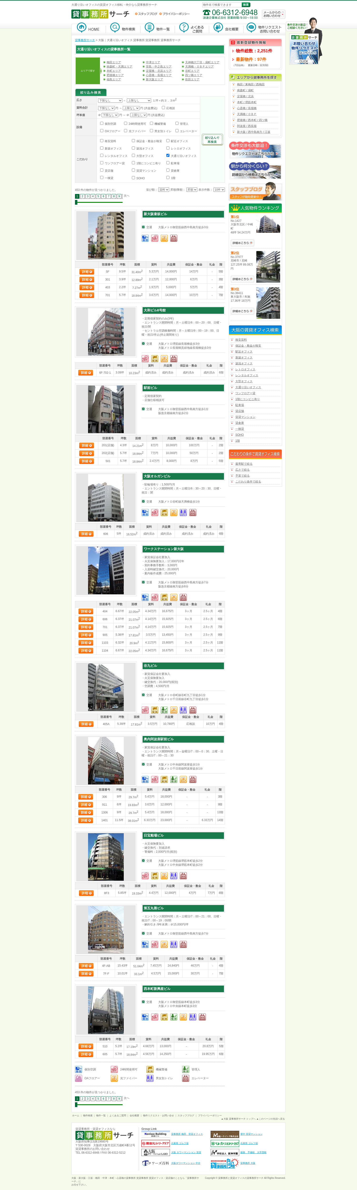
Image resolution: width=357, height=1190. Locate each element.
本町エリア (114, 71)
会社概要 (226, 28)
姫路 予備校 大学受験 (253, 1152)
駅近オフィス (179, 141)
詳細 (86, 272)
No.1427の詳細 (242, 243)
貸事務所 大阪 (247, 1163)
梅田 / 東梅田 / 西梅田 (251, 84)
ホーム (75, 1115)
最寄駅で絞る (244, 463)
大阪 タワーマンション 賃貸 (186, 1152)
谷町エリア (192, 71)
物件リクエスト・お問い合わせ (265, 28)
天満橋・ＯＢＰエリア (199, 66)
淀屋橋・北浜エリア (159, 71)
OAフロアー (112, 131)
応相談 (170, 108)
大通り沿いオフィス (183, 156)
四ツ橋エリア (193, 75)
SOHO (140, 178)
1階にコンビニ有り (148, 163)
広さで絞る (242, 469)
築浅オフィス (145, 148)
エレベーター (188, 131)
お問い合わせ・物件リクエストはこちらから (304, 41)
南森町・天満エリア (119, 66)
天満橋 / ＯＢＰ (247, 114)
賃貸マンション (146, 170)
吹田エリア (192, 79)
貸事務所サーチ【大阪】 (88, 28)
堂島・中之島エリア (159, 66)
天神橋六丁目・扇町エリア (202, 62)
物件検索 (123, 28)
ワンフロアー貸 (114, 163)
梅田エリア (114, 62)
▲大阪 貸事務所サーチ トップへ (238, 1118)
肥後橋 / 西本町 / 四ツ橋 (252, 120)
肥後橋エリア (115, 75)
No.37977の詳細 (242, 279)
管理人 (183, 124)
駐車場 (174, 163)
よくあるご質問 (192, 28)
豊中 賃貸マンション (251, 1134)
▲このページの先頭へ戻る (270, 1118)
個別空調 (110, 124)
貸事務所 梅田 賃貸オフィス (187, 1134)
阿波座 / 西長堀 (247, 126)
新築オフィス (113, 148)
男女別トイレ (163, 131)
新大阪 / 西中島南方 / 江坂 (253, 132)
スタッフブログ (146, 13)
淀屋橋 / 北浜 (245, 96)
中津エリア (153, 62)
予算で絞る (242, 475)
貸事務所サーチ (85, 40)
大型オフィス (145, 156)
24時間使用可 (137, 124)
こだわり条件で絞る (248, 481)
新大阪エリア (154, 79)
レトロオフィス (180, 148)
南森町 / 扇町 (245, 90)
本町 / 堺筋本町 (247, 102)
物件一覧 (157, 28)
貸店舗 (108, 170)
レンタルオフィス (116, 156)
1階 (172, 178)
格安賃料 (110, 141)
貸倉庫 (174, 170)
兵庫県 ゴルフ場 (179, 1143)
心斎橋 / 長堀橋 (247, 108)
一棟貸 (108, 178)
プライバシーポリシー (174, 13)
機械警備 (160, 124)
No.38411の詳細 (242, 311)
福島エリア (114, 79)
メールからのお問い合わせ (274, 14)
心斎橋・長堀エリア (159, 75)
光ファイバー (137, 131)
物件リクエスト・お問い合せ (158, 1115)
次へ (126, 195)
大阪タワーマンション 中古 (185, 1163)
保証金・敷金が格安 (149, 141)
